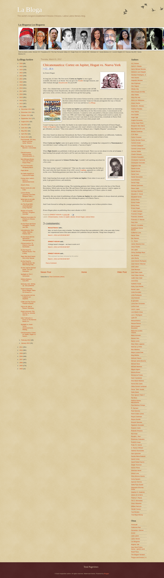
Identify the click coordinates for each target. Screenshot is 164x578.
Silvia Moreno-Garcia (138, 476)
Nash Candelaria (136, 378)
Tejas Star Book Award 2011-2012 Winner (28, 257)
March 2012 (25, 137)
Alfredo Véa (135, 89)
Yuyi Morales (135, 512)
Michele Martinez (136, 366)
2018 (21, 88)
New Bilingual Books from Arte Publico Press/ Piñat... (27, 160)
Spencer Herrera (136, 482)
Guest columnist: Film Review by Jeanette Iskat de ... (28, 313)
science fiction (90, 217)
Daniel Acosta (135, 168)
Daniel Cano (135, 174)
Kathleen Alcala (136, 284)
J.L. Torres (134, 241)
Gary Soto (134, 222)
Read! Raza (135, 552)
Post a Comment (51, 263)
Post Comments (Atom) (56, 277)
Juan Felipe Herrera (137, 275)
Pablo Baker (135, 392)
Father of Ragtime (49, 127)
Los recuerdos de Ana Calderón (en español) (28, 296)
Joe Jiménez (135, 255)
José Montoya (135, 269)
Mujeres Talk (135, 544)
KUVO (133, 533)
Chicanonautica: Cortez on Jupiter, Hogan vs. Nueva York (82, 65)
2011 (21, 347)
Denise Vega (135, 182)
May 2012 (24, 131)
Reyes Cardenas (136, 416)
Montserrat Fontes (137, 375)
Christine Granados (137, 157)
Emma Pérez (135, 200)
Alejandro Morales (137, 80)
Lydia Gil (134, 318)
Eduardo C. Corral (137, 194)
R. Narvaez (134, 408)
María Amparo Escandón (135, 327)
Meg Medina (135, 355)
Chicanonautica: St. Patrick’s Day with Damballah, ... (27, 245)
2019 (21, 85)
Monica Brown (135, 372)
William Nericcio (136, 506)
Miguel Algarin (135, 369)
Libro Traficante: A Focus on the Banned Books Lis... (28, 319)
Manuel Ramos (53, 228)
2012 (21, 106)
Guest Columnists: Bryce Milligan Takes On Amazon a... (28, 290)
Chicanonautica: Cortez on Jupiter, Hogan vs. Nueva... (28, 334)
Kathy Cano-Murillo (137, 286)
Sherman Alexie (136, 470)
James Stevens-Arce (137, 244)
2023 (21, 73)
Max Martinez (135, 349)
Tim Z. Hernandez (137, 500)
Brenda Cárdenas (136, 131)
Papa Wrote (24, 170)
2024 (21, 69)
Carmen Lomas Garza (138, 148)
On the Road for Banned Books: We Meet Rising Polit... (28, 262)
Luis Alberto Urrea (137, 312)
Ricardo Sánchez (136, 422)
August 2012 (25, 121)
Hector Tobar (135, 235)
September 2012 (26, 118)
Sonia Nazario (135, 479)
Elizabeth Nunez (136, 197)
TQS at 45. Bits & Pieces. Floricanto (27, 307)
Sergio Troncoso (136, 465)
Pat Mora (134, 398)
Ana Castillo (135, 114)
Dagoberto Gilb (136, 165)
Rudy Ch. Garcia (136, 445)
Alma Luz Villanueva (137, 100)
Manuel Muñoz (136, 320)
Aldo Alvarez (135, 77)
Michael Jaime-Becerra (138, 361)
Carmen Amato (136, 143)
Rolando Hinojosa (137, 431)
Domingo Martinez (137, 191)
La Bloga (29, 9)
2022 (21, 76)
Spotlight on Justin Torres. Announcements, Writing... (27, 327)
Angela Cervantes (137, 120)
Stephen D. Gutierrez (138, 492)
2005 (21, 365)
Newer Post (46, 272)
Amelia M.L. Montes (137, 106)
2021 (21, 79)
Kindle (80, 81)
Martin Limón (135, 341)
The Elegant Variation (138, 554)
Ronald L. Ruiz (136, 436)
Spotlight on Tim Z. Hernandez (27, 275)
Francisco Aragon (136, 214)
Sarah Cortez (135, 459)
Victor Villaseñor (136, 503)
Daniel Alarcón (135, 171)
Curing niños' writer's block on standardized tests (27, 180)
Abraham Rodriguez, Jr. (138, 75)
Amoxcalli (134, 524)
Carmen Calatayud (137, 146)
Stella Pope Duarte (137, 484)
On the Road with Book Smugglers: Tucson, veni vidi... (28, 225)
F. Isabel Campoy (136, 211)
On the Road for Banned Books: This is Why (28, 251)
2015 (21, 97)
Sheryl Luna (135, 473)
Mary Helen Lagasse (137, 344)
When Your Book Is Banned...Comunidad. (28, 147)
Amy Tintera (135, 111)
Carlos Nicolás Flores (138, 140)
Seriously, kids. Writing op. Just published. (28, 284)
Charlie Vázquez (136, 154)
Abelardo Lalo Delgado (138, 72)
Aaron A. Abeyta (136, 66)
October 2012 (25, 115)
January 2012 (25, 343)
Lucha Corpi (135, 306)
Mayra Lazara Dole (137, 352)
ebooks (72, 217)
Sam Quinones (136, 453)
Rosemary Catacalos (138, 439)
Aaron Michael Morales (138, 69)
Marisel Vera (135, 338)
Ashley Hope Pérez (137, 123)
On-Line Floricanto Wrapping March (27, 166)
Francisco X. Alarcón (137, 219)
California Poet (136, 527)
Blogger (106, 573)
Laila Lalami (135, 536)
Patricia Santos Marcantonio (136, 401)
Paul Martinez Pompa (138, 405)
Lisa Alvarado (135, 298)
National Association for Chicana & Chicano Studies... (28, 218)
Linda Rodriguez (136, 295)
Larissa (83, 170)
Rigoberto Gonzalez (137, 425)
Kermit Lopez (135, 289)
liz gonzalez (135, 301)
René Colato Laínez (137, 414)
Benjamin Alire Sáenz (138, 126)
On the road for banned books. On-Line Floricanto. (28, 269)
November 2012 (26, 112)
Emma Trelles (135, 202)
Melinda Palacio (136, 358)
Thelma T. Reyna (136, 498)
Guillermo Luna (136, 232)
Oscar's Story (25, 185)
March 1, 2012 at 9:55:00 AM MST (59, 247)
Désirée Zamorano (137, 185)
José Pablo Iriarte (136, 272)
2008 (21, 356)
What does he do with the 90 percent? (28, 200)
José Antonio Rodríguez (138, 261)
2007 (21, 359)
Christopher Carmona (138, 160)
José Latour (135, 266)
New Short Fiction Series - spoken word (138, 548)
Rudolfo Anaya (136, 442)
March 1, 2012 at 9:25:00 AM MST (59, 235)
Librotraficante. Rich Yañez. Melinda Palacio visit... (27, 232)
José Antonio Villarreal (138, 264)
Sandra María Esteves (138, 456)
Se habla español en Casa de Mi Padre (27, 174)
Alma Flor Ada (135, 97)
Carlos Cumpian (136, 137)
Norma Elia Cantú (137, 384)
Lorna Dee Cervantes (138, 303)
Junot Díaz (134, 281)
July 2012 (24, 124)
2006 (21, 362)
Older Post (122, 272)
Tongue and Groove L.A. (139, 557)
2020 (21, 82)
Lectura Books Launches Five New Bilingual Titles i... (28, 194)
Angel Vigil (134, 117)
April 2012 (24, 134)
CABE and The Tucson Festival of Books (28, 302)
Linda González (136, 292)
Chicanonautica (53, 217)
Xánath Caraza (136, 509)
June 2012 (24, 128)
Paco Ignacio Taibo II (137, 395)
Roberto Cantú (136, 428)
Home (84, 272)
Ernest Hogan (80, 217)
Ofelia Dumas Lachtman (139, 386)
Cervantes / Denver (137, 530)
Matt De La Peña (136, 347)
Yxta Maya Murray (137, 515)
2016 (21, 94)
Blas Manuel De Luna (138, 129)
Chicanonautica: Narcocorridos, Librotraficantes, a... (28, 154)
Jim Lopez (134, 250)
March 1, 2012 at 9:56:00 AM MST (59, 259)
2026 (21, 63)
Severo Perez (135, 468)
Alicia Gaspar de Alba (138, 92)
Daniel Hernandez (137, 177)
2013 (21, 103)
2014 (21, 100)
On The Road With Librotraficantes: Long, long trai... (27, 205)
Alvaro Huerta (135, 103)
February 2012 (26, 340)
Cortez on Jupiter (64, 217)
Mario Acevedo (136, 335)
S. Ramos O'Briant (137, 448)
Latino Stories (135, 539)
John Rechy (135, 258)
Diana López (135, 188)
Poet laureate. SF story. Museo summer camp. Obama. (28, 141)
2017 (21, 91)
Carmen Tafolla (136, 151)
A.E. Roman (135, 63)
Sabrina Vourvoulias (137, 450)
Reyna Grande (136, 419)
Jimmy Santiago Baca (138, 252)
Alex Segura (135, 86)
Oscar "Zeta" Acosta (137, 389)
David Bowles (135, 180)
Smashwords (63, 83)
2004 (21, 369)
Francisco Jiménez (137, 216)
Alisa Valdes (135, 95)
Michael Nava (135, 364)
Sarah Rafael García (137, 462)
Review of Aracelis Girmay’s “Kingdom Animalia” (28, 212)
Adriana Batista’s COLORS (26, 280)
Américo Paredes (136, 109)
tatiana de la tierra (137, 495)
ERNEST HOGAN (56, 214)
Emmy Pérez (135, 205)
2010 (21, 350)
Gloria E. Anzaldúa (137, 225)
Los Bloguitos (135, 541)
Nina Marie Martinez (137, 381)
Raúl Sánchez (135, 411)
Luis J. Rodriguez (136, 315)
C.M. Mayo (134, 134)
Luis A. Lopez (135, 309)
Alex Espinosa (135, 83)
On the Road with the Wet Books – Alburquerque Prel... (28, 238)
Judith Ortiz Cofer (136, 278)
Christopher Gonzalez (138, 163)
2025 (21, 66)
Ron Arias (134, 434)
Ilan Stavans (135, 238)
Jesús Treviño (135, 247)
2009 (21, 353)
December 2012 (26, 109)
